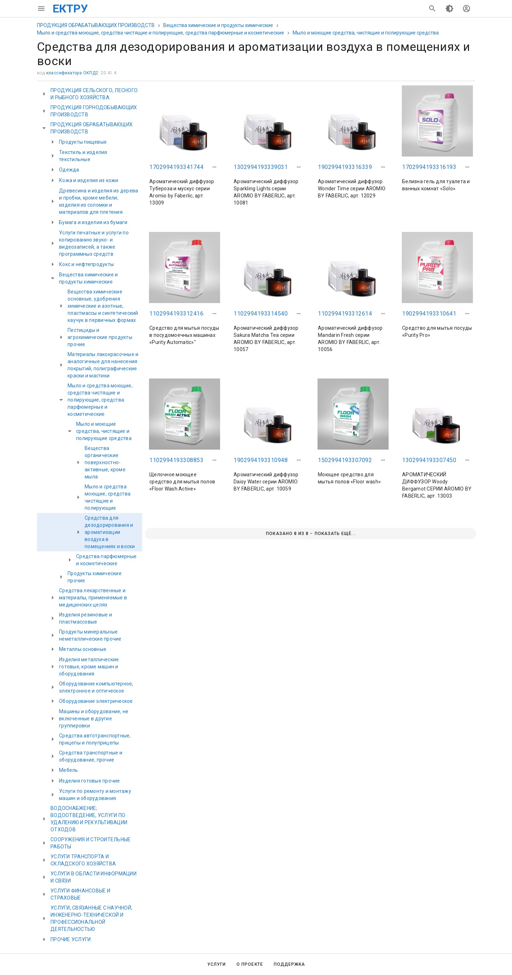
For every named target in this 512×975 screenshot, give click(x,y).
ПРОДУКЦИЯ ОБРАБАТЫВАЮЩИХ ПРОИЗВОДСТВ (96, 25)
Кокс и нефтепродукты (86, 264)
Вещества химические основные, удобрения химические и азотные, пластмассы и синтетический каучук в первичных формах (103, 306)
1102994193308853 (176, 460)
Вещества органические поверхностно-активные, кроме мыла (105, 462)
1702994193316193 (429, 167)
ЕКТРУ (70, 8)
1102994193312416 (176, 313)
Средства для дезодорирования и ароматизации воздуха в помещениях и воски (110, 532)
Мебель (68, 770)
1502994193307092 (345, 460)
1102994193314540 (261, 313)
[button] (214, 167)
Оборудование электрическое (96, 701)
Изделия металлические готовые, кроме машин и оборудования (89, 667)
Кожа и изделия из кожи (88, 180)
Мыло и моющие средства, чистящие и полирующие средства (366, 33)
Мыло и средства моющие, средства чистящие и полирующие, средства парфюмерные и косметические (160, 33)
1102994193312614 (345, 313)
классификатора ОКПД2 (72, 72)
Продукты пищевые (83, 142)
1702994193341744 (176, 167)
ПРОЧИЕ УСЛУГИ (70, 939)
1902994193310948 (261, 460)
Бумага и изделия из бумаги (93, 222)
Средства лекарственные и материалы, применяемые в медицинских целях (93, 598)
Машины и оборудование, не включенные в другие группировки (93, 718)
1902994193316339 (345, 167)
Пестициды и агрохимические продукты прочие (100, 337)
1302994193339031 (261, 167)
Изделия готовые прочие (89, 781)
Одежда (69, 170)
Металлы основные (82, 649)
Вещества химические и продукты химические (218, 25)
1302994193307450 (429, 460)
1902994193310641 (429, 313)
